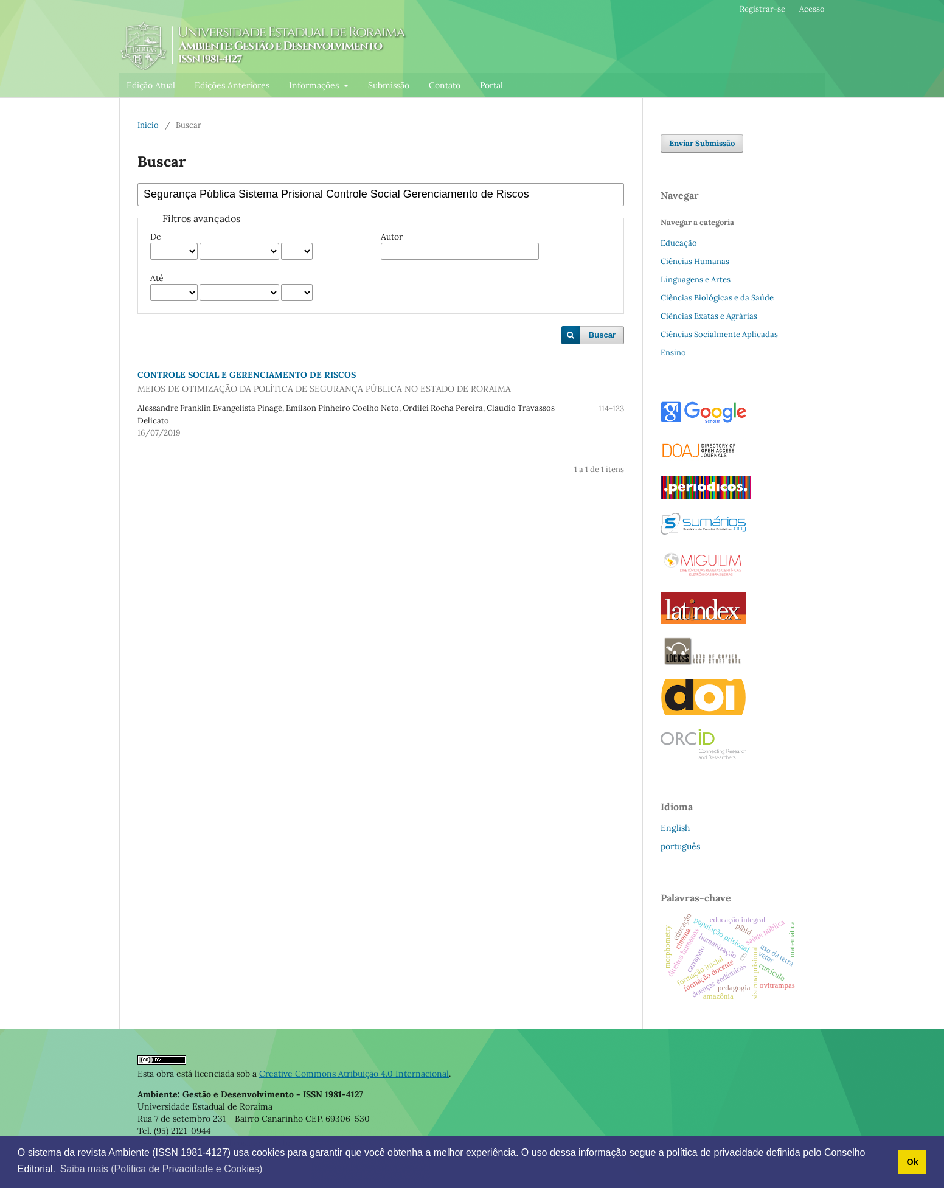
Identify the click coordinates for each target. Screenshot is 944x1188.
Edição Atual (151, 85)
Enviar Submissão (702, 143)
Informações (315, 85)
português (680, 846)
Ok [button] (912, 1162)
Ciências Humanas (695, 261)
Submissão (388, 85)
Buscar (602, 334)
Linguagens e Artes (696, 279)
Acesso (812, 9)
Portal (491, 85)
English (675, 827)
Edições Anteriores (232, 85)
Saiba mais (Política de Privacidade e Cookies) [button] (161, 1169)
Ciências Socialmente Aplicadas (719, 334)
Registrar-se (762, 9)
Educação (679, 243)
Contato (444, 85)
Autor (392, 236)
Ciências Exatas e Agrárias (709, 316)
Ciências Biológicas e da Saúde (717, 298)
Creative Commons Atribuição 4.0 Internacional (354, 1073)
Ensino (673, 352)
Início (148, 125)
